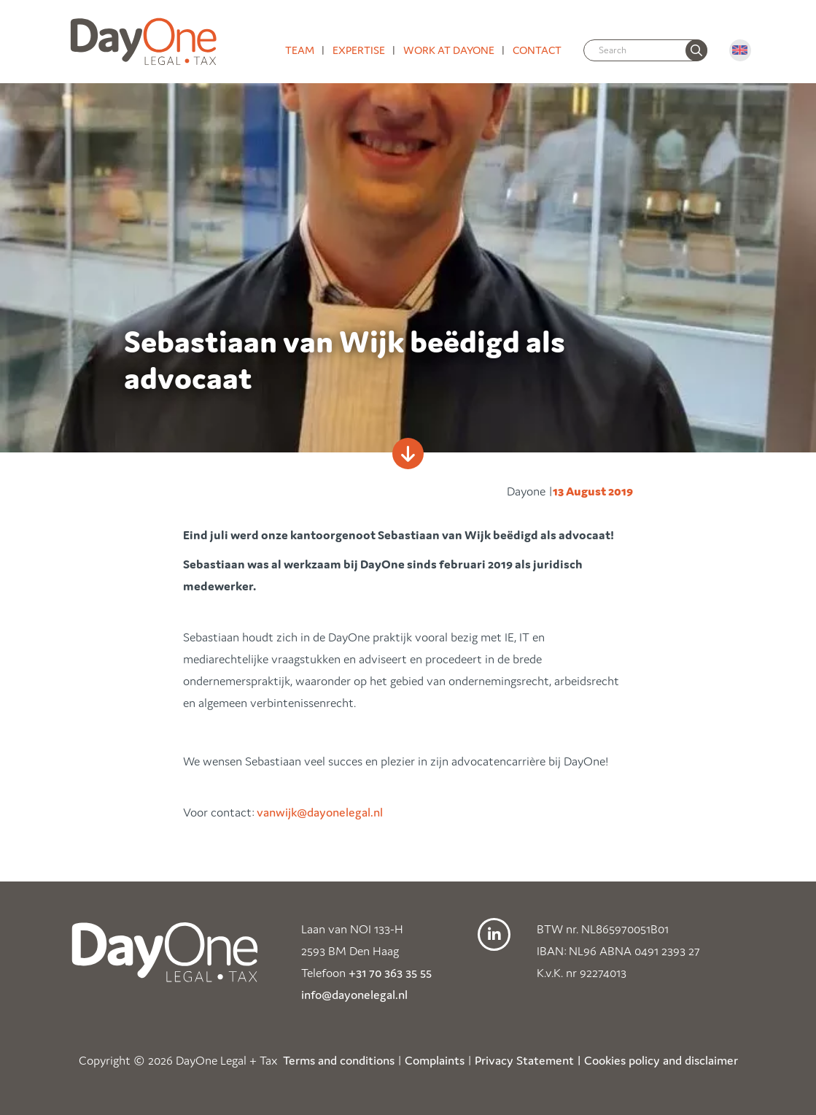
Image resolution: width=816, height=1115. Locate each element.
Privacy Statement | (528, 1060)
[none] (696, 50)
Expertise (359, 50)
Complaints (435, 1060)
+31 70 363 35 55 (390, 973)
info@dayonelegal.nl (354, 995)
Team (299, 50)
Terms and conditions (339, 1060)
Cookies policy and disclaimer (661, 1060)
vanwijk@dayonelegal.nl (321, 812)
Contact (537, 50)
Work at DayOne (448, 50)
